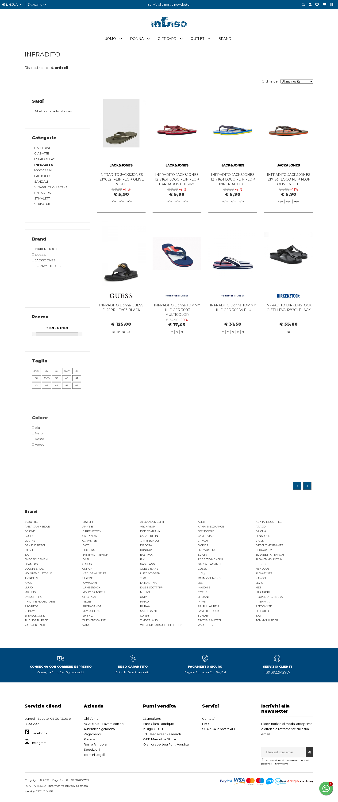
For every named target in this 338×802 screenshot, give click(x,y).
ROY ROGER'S (91, 612)
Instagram (38, 744)
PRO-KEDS (31, 608)
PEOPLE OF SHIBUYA (269, 598)
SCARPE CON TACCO (50, 189)
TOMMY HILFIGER (267, 622)
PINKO (144, 603)
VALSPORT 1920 (35, 627)
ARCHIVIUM (147, 528)
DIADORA (146, 547)
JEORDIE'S (31, 580)
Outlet (197, 40)
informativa (281, 765)
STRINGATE (42, 206)
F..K (142, 561)
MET (258, 589)
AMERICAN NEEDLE (37, 528)
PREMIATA (262, 603)
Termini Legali (94, 756)
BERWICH (31, 533)
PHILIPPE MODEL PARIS (40, 603)
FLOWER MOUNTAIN (269, 561)
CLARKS (30, 542)
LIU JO (29, 589)
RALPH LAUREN (208, 608)
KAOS (28, 584)
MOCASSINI (43, 172)
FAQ (205, 725)
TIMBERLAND (149, 622)
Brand (224, 40)
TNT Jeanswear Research (162, 736)
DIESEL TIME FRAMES (269, 547)
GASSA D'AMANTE (210, 566)
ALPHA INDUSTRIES (268, 523)
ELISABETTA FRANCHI (270, 556)
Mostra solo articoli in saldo (54, 113)
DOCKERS (88, 551)
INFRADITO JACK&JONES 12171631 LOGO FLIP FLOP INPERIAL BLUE (233, 181)
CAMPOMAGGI (207, 537)
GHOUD (260, 566)
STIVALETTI (42, 200)
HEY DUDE (262, 570)
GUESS (202, 570)
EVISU (86, 561)
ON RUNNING (33, 598)
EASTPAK (146, 556)
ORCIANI (203, 598)
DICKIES (203, 547)
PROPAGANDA (91, 608)
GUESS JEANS (149, 570)
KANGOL (261, 580)
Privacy (89, 741)
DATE (85, 547)
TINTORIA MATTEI (209, 622)
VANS (86, 627)
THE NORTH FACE (36, 622)
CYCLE (260, 542)
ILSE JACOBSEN (150, 575)
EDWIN (202, 556)
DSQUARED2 (264, 551)
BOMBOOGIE (206, 533)
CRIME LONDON (150, 542)
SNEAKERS (42, 194)
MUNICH (145, 594)
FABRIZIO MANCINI (210, 561)
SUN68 (144, 617)
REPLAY (30, 612)
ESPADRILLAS (44, 161)
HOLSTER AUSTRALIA (39, 575)
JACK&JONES (264, 575)
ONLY (143, 598)
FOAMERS (31, 566)
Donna (137, 40)
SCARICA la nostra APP (219, 731)
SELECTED (262, 612)
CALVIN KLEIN (149, 537)
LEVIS (259, 584)
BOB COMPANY (150, 533)
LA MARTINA (148, 584)
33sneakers (152, 720)
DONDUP (146, 551)
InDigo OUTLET (154, 731)
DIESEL (29, 551)
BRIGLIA (261, 533)
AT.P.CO (260, 528)
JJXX (143, 580)
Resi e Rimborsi (95, 746)
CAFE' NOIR (89, 537)
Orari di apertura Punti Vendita (166, 746)
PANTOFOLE (43, 178)
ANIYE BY (88, 528)
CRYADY (203, 542)
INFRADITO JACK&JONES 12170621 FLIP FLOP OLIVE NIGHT (121, 181)
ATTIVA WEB (44, 793)
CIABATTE (41, 155)
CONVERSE (89, 542)
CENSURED (263, 537)
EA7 (27, 556)
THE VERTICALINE (94, 622)
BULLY (29, 537)
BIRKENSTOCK (91, 533)
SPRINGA (88, 617)
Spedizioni (92, 751)
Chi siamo (91, 720)
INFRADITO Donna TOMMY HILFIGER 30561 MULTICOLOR (177, 334)
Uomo (110, 40)
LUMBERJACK (91, 589)
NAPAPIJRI (263, 594)
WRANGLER (205, 627)
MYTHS (202, 594)
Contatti (208, 720)
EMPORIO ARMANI (36, 561)
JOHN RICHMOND (209, 580)
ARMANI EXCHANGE (211, 528)
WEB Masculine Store (159, 741)
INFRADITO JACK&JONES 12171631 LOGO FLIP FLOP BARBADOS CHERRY (177, 181)
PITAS (202, 603)
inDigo (202, 575)
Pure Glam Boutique (158, 725)
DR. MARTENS (207, 551)
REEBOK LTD (264, 608)
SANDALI (41, 183)
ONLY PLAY (89, 598)
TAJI (258, 617)
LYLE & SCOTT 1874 (152, 589)
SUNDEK (203, 617)
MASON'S (204, 589)
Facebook (39, 735)
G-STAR (87, 566)
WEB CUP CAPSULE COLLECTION (161, 627)
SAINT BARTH (149, 612)
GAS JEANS (147, 566)
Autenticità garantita (99, 731)
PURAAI (145, 608)
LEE (200, 584)
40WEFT (87, 523)
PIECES (87, 603)
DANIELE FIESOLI (35, 547)
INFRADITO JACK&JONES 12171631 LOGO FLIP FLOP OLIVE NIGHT (288, 181)
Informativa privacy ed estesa (68, 787)
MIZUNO (30, 594)
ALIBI (201, 523)
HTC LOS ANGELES (94, 575)
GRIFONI (87, 570)
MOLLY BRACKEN (93, 594)
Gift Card (167, 40)
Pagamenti (92, 736)
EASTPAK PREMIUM (95, 556)
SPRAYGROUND (35, 617)
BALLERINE (42, 149)
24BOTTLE (31, 523)
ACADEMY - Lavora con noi (104, 725)
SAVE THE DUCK (208, 612)
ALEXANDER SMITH (152, 523)
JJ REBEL (88, 580)
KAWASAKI (89, 584)
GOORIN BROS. (34, 570)
